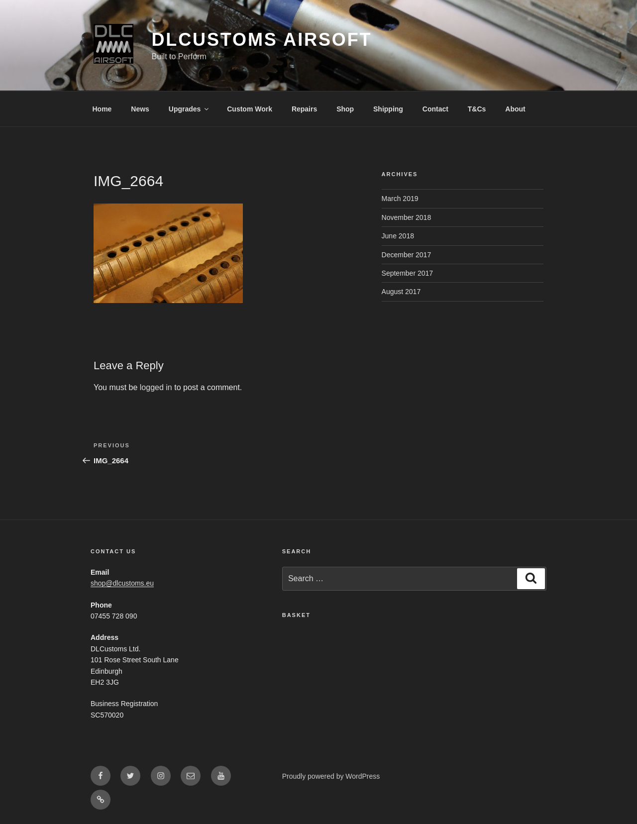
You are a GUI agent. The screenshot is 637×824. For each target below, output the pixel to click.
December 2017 (406, 255)
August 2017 (401, 292)
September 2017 (407, 273)
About (515, 109)
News (140, 109)
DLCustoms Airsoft (261, 39)
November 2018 (406, 217)
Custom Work (249, 109)
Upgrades (190, 109)
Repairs (304, 109)
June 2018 (398, 236)
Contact (435, 109)
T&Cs (477, 109)
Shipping (388, 109)
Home (102, 109)
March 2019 (400, 199)
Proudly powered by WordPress (331, 776)
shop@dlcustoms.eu (122, 583)
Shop (345, 109)
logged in (156, 387)
